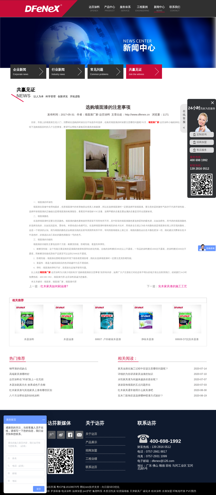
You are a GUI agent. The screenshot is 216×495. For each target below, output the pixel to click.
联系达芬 (91, 467)
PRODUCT (109, 11)
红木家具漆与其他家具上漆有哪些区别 (30, 390)
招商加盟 (91, 450)
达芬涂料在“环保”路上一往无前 (26, 379)
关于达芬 (95, 423)
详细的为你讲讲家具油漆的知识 (135, 374)
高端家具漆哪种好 (19, 374)
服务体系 (125, 6)
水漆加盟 (167, 491)
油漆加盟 (77, 491)
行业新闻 (68, 72)
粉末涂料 (156, 491)
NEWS (159, 11)
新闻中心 (159, 6)
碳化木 (147, 491)
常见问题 (106, 72)
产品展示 (91, 442)
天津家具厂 (136, 491)
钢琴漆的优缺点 (18, 368)
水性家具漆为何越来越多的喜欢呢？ (138, 379)
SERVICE (125, 11)
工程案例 (142, 6)
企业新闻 (29, 72)
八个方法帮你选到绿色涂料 (24, 395)
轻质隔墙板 (122, 491)
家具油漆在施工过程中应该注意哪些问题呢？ (143, 368)
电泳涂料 (66, 491)
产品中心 (109, 6)
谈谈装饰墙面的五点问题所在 (134, 384)
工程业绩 (91, 458)
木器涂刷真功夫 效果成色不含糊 (27, 384)
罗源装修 (56, 491)
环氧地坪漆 (179, 491)
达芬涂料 (94, 6)
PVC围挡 (191, 491)
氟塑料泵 (97, 491)
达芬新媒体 (59, 423)
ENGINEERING (142, 11)
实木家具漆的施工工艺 (172, 286)
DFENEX (94, 11)
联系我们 (174, 6)
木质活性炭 (109, 491)
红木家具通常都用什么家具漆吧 (135, 390)
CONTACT (174, 11)
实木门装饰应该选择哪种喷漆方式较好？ (140, 395)
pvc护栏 (87, 491)
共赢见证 (145, 72)
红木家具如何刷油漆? (54, 286)
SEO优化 (114, 486)
